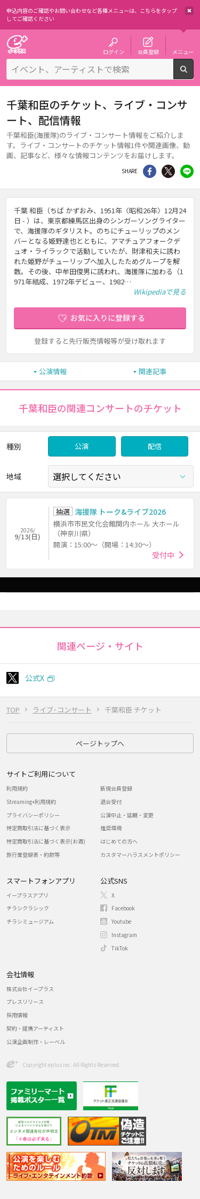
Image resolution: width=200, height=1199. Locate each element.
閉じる (189, 10)
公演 (82, 446)
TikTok (119, 948)
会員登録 (148, 51)
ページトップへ (100, 743)
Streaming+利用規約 (31, 802)
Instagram (124, 935)
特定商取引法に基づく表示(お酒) (45, 841)
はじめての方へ (119, 841)
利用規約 (17, 788)
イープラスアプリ (27, 895)
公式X (34, 677)
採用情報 (17, 1015)
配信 (155, 446)
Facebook (123, 908)
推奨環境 (111, 828)
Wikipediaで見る (159, 292)
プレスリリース (25, 1001)
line (187, 171)
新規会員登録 (116, 788)
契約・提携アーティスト (35, 1028)
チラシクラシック (27, 908)
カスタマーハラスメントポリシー (140, 854)
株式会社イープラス (30, 989)
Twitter (168, 171)
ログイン (113, 51)
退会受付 (111, 802)
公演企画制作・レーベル (35, 1042)
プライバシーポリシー (33, 815)
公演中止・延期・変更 (127, 815)
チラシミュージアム (30, 921)
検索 (193, 75)
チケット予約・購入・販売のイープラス (17, 44)
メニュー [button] (183, 51)
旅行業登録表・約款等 (33, 854)
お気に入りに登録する (107, 317)
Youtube (121, 921)
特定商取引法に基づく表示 (38, 828)
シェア (149, 171)
